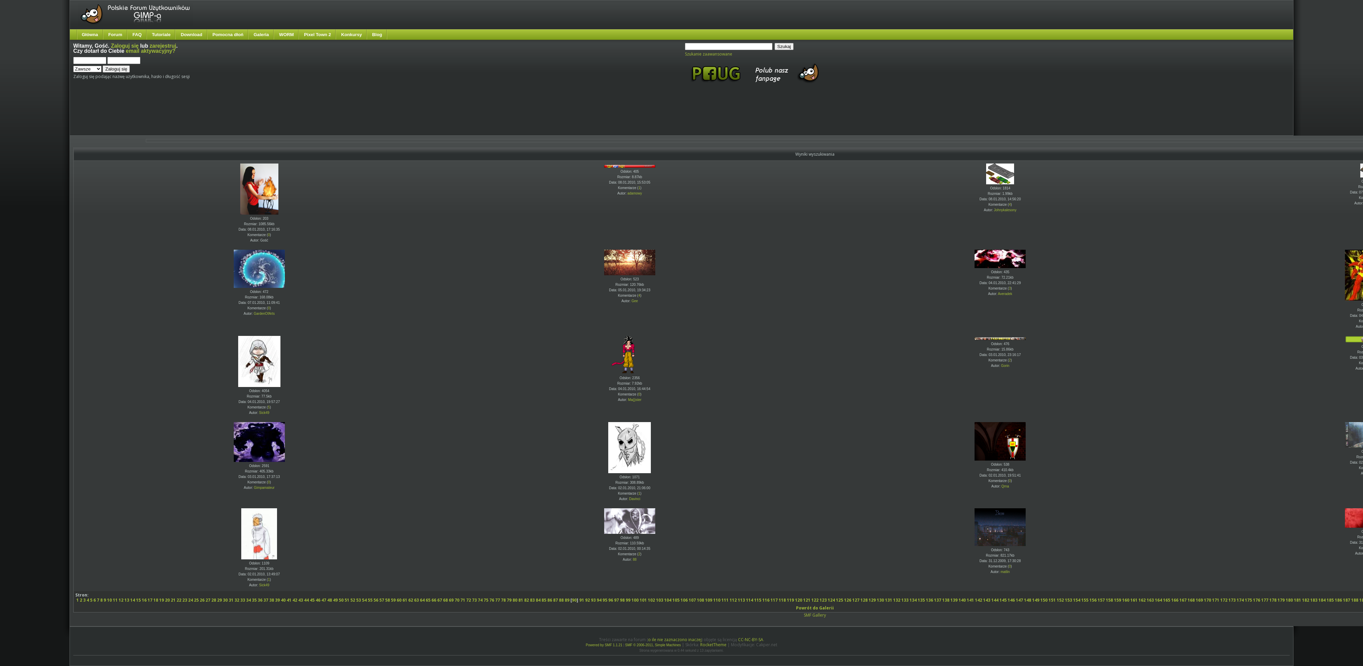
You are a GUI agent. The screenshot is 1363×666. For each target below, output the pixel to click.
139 (954, 600)
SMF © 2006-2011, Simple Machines (653, 645)
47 (323, 600)
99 (628, 600)
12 (121, 600)
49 (335, 600)
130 (880, 600)
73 (474, 600)
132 (896, 600)
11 (115, 600)
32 (236, 600)
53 (358, 600)
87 (555, 600)
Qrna (1005, 486)
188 (1354, 600)
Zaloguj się (125, 46)
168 (1191, 600)
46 (318, 600)
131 (888, 600)
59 (393, 600)
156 (1093, 600)
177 (1264, 600)
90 (574, 600)
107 (692, 600)
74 (480, 600)
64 (422, 600)
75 (486, 600)
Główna (90, 34)
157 (1101, 600)
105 (675, 600)
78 (503, 600)
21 (173, 600)
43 (300, 600)
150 (1043, 600)
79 (509, 600)
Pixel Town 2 (317, 34)
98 (622, 600)
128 (864, 600)
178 (1272, 600)
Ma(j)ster (634, 400)
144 (994, 600)
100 (635, 600)
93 (593, 600)
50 (341, 600)
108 (700, 600)
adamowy (634, 193)
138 (945, 600)
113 (741, 600)
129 (872, 600)
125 (839, 600)
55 (370, 600)
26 (202, 600)
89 (567, 600)
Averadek (1005, 294)
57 (381, 600)
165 (1166, 600)
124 (831, 600)
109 (708, 600)
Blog (377, 34)
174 (1240, 600)
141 (970, 600)
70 (457, 600)
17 (150, 600)
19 (161, 600)
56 (375, 600)
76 (491, 600)
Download (191, 34)
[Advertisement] (201, 115)
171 (1215, 600)
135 (921, 600)
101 (643, 600)
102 (651, 600)
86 (549, 600)
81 (520, 600)
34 (248, 600)
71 (462, 600)
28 (213, 600)
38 (271, 600)
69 (451, 600)
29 (219, 600)
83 (532, 600)
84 (538, 600)
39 (277, 600)
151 (1052, 600)
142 (978, 600)
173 (1232, 600)
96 (610, 600)
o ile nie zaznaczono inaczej (675, 639)
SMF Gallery (815, 615)
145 (1003, 600)
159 (1117, 600)
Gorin (1005, 366)
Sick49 (264, 413)
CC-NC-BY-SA (750, 639)
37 (265, 600)
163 (1150, 600)
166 (1174, 600)
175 (1248, 600)
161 (1133, 600)
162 (1142, 600)
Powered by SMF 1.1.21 (604, 645)
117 (774, 600)
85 (543, 600)
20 (167, 600)
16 (144, 600)
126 (847, 600)
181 (1297, 600)
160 (1125, 600)
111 (725, 600)
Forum (115, 34)
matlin (1005, 572)
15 (138, 600)
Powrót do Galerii (815, 608)
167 (1182, 600)
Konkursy (351, 34)
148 (1027, 600)
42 (294, 600)
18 (155, 600)
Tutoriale (161, 34)
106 (684, 600)
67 (439, 600)
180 (1289, 600)
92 (587, 600)
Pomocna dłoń (228, 34)
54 (364, 600)
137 (937, 600)
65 (428, 600)
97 (616, 600)
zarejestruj (163, 46)
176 (1256, 600)
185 (1330, 600)
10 (109, 600)
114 (749, 600)
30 (225, 600)
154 (1076, 600)
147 (1019, 600)
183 (1313, 600)
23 (184, 600)
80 (514, 600)
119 (790, 600)
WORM (286, 34)
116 (765, 600)
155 (1084, 600)
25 (196, 600)
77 (497, 600)
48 (329, 600)
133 (904, 600)
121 (806, 600)
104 (667, 600)
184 (1322, 600)
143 (986, 600)
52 (352, 600)
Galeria (261, 34)
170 (1207, 600)
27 (207, 600)
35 (254, 600)
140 (962, 600)
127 (855, 600)
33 (242, 600)
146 (1011, 600)
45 (312, 600)
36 (260, 600)
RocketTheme (713, 645)
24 (190, 600)
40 (283, 600)
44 (306, 600)
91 (581, 600)
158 (1109, 600)
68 (445, 600)
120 (798, 600)
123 (823, 600)
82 (526, 600)
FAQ (137, 34)
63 (416, 600)
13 (126, 600)
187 (1346, 600)
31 (231, 600)
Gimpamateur (264, 488)
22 (179, 600)
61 (404, 600)
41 (289, 600)
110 (716, 600)
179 (1281, 600)
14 (132, 600)
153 (1068, 600)
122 (814, 600)
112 (733, 600)
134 (913, 600)
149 (1035, 600)
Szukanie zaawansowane (708, 54)
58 (387, 600)
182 (1305, 600)
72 (468, 600)
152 (1060, 600)
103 (659, 600)
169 (1199, 600)
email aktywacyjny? (150, 51)
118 (782, 600)
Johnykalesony (1005, 210)
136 (929, 600)
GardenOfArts (264, 313)
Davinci (634, 499)
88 (635, 559)
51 (346, 600)
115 (757, 600)
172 (1223, 600)
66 (433, 600)
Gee (634, 301)
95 (604, 600)
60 (399, 600)
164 (1158, 600)
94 (599, 600)
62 (410, 600)
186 (1338, 600)
